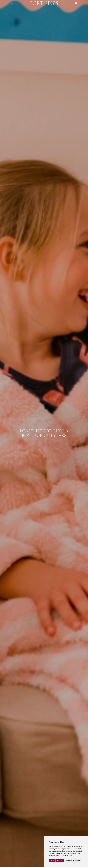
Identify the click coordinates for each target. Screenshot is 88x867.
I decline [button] (59, 860)
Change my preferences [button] (73, 860)
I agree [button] (52, 860)
